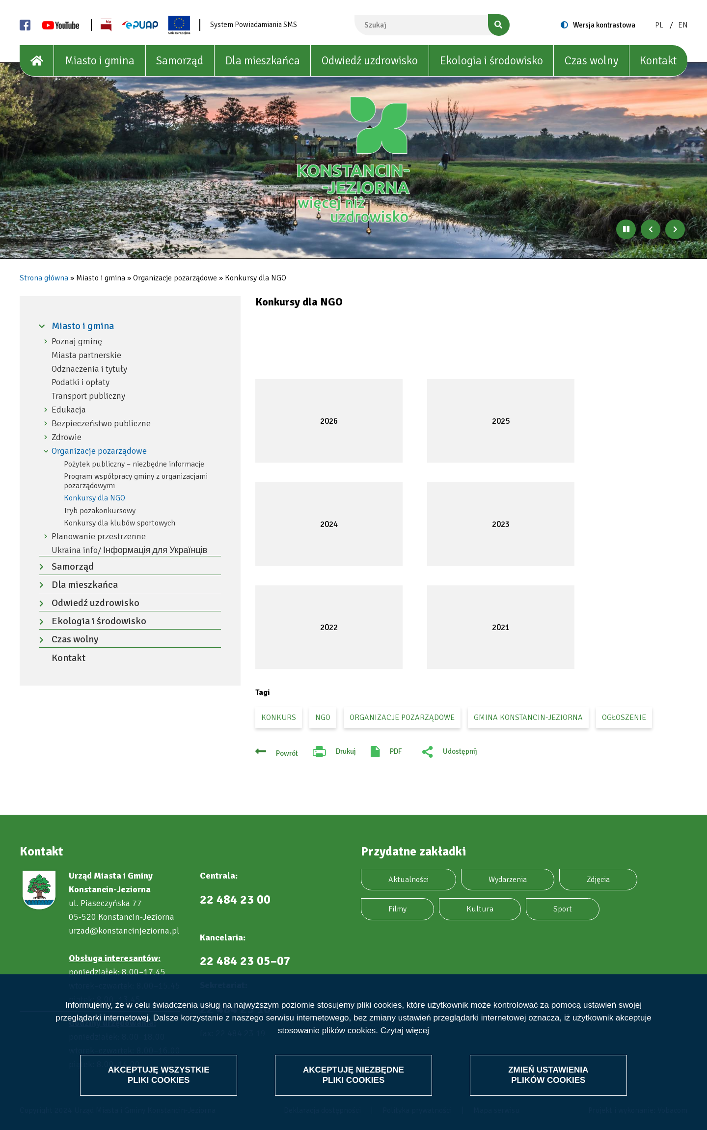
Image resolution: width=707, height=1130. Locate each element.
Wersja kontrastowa (604, 25)
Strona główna (44, 278)
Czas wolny (591, 61)
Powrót (287, 753)
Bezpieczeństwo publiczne (101, 423)
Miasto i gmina (100, 61)
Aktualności (408, 879)
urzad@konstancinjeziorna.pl (124, 930)
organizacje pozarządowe (402, 717)
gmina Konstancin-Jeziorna (528, 717)
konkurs (278, 717)
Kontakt (658, 61)
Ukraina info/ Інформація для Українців (129, 550)
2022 (329, 627)
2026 (329, 421)
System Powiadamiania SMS (253, 24)
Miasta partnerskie (86, 355)
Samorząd (179, 61)
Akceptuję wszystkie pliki (159, 1074)
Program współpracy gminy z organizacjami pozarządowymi (136, 481)
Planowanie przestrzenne (99, 536)
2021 (501, 627)
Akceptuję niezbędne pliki (353, 1074)
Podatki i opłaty (80, 382)
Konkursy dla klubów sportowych (119, 523)
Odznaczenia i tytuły (89, 369)
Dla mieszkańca (262, 61)
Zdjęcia (598, 879)
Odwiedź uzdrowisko (370, 61)
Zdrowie (67, 437)
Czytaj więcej (405, 1031)
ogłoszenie (624, 717)
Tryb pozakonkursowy (100, 510)
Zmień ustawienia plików (548, 1074)
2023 (501, 524)
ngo (322, 717)
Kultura (479, 909)
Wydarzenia (508, 879)
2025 (501, 421)
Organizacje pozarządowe (99, 451)
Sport (562, 909)
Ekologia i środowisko (491, 61)
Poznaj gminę (77, 341)
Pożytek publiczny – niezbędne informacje (134, 464)
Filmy (397, 909)
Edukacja (69, 410)
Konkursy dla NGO (94, 498)
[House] (37, 61)
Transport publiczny (88, 396)
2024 (329, 524)
